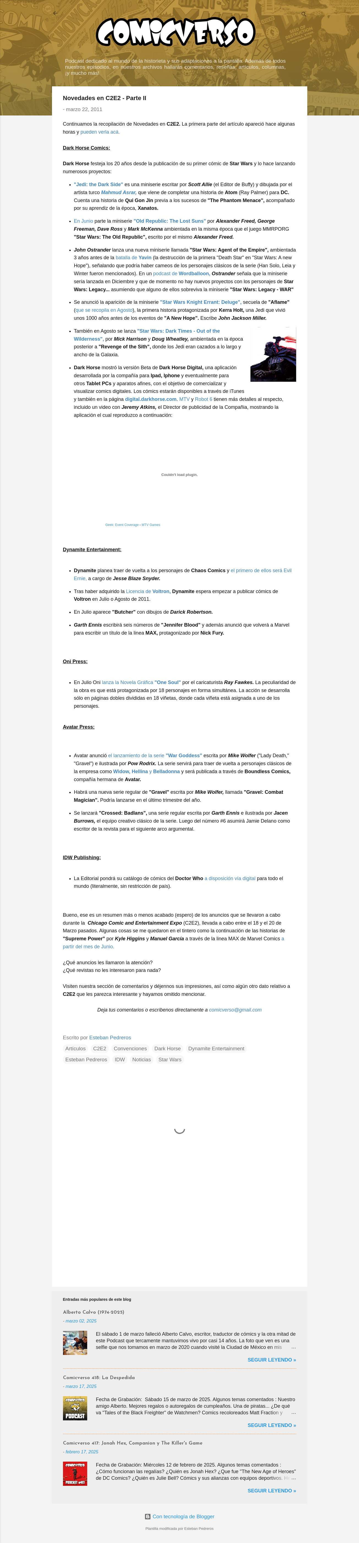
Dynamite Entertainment (216, 1048)
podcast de (181, 273)
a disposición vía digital (230, 878)
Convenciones (130, 1048)
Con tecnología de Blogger (179, 1516)
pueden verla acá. (100, 132)
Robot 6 (203, 399)
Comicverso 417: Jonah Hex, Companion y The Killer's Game (132, 1443)
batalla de (134, 257)
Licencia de (148, 591)
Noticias (141, 1059)
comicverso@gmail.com (235, 1010)
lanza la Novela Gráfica (141, 682)
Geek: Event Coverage (122, 525)
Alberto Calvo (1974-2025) (93, 1312)
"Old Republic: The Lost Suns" (170, 221)
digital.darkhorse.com (151, 399)
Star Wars (170, 1059)
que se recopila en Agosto (104, 310)
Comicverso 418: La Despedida (99, 1378)
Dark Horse (167, 1048)
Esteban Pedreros (86, 1059)
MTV (184, 399)
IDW (120, 1059)
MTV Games (151, 525)
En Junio (83, 221)
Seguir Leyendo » (272, 1360)
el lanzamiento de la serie (155, 755)
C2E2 (99, 1048)
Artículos (75, 1048)
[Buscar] (304, 15)
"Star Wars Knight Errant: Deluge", (201, 302)
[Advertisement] (179, 1235)
